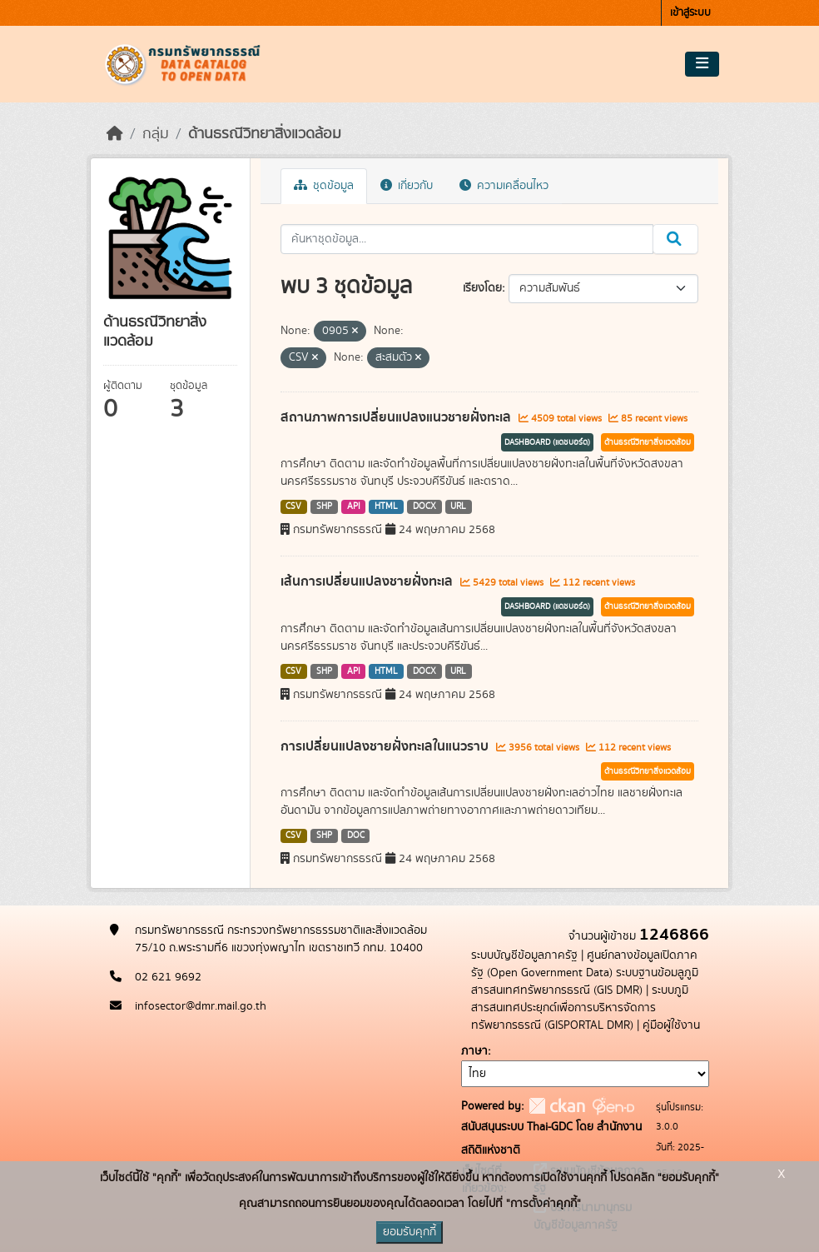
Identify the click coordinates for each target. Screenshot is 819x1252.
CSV (293, 506)
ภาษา (474, 1051)
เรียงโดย (482, 288)
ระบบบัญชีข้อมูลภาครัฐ (524, 955)
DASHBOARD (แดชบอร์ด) (547, 442)
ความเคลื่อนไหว (503, 185)
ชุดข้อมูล (324, 185)
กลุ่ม (155, 134)
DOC (356, 835)
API (353, 506)
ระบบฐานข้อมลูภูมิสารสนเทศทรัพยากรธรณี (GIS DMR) (584, 982)
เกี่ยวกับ (406, 185)
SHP (324, 506)
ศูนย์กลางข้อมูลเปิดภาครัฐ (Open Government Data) (584, 964)
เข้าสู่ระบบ (690, 13)
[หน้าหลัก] (115, 134)
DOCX (424, 506)
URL (458, 506)
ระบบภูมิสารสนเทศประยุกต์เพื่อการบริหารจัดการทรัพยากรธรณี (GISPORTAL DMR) (579, 1008)
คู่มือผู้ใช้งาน (671, 1025)
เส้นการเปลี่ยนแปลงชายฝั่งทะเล (368, 581)
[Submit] (675, 239)
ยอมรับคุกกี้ (409, 1232)
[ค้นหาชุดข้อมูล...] (467, 239)
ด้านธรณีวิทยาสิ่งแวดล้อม (264, 134)
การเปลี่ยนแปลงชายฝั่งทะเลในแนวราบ (386, 746)
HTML (386, 506)
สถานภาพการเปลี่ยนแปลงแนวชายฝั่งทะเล (397, 417)
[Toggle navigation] (702, 64)
